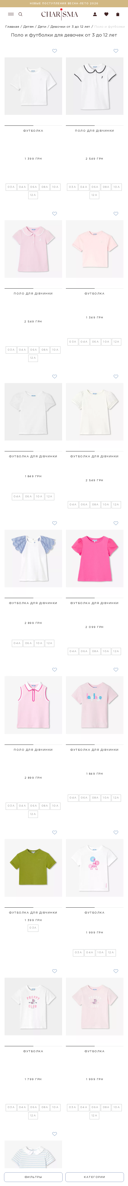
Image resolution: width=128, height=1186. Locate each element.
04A (22, 154)
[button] (19, 125)
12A (33, 162)
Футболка (33, 131)
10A (55, 154)
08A (44, 154)
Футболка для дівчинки (33, 391)
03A (11, 154)
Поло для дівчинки (94, 131)
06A (33, 154)
